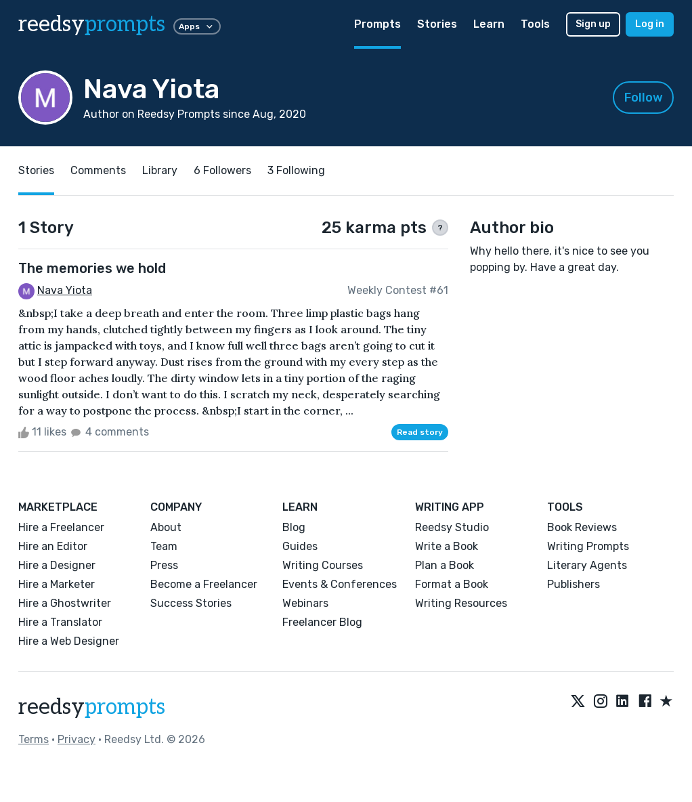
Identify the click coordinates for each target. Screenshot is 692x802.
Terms (33, 739)
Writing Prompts (588, 546)
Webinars (305, 603)
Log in (649, 24)
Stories (437, 24)
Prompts (377, 24)
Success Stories (191, 603)
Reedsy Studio (452, 527)
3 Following (296, 170)
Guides (300, 546)
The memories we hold (92, 268)
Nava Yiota (64, 290)
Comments (98, 170)
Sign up (593, 24)
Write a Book (446, 546)
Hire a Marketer (56, 584)
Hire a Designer (56, 565)
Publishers (573, 584)
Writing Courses (322, 565)
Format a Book (451, 584)
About (165, 527)
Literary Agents (587, 565)
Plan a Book (444, 565)
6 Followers (222, 170)
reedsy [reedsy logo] (91, 24)
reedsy (91, 707)
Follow (643, 97)
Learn (488, 24)
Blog (293, 527)
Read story (420, 432)
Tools (535, 24)
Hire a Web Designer (68, 641)
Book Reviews (582, 527)
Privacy (76, 739)
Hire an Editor (52, 546)
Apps (197, 26)
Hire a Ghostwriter (64, 603)
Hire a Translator (60, 622)
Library (159, 170)
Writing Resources (461, 603)
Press (164, 565)
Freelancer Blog (322, 622)
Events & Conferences (339, 584)
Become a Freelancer (203, 584)
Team (163, 546)
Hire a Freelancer (61, 527)
